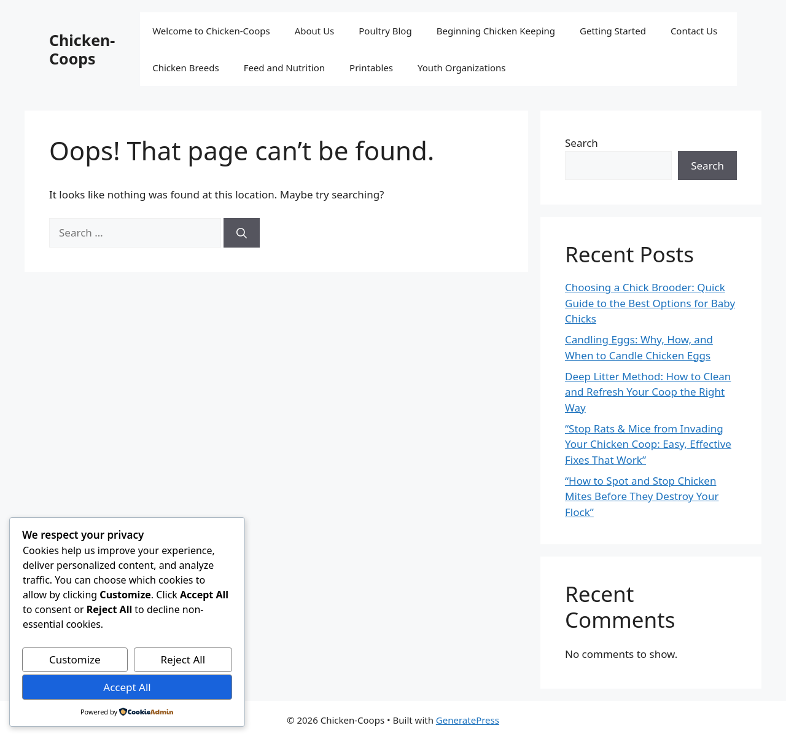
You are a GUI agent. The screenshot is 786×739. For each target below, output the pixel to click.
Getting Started (613, 31)
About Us (315, 31)
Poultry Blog (385, 31)
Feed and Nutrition (284, 67)
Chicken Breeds (185, 67)
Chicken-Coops (82, 49)
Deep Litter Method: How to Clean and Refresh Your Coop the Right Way (648, 392)
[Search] (242, 233)
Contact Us (694, 31)
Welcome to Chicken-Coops (211, 31)
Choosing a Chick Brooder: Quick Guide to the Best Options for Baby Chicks (650, 303)
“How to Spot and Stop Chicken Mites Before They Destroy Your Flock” (641, 496)
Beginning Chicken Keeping (496, 31)
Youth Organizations (462, 67)
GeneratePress (467, 720)
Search (581, 143)
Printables (371, 67)
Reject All (183, 659)
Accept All (126, 687)
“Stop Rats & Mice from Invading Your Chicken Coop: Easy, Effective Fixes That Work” (648, 444)
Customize (75, 659)
